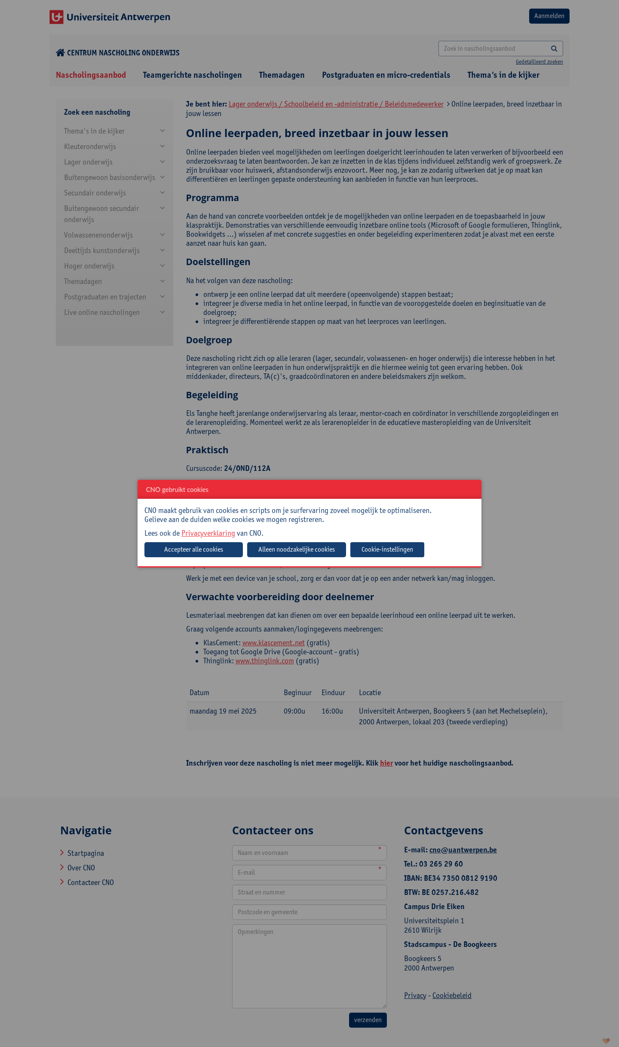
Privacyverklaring (208, 532)
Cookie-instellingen (387, 549)
